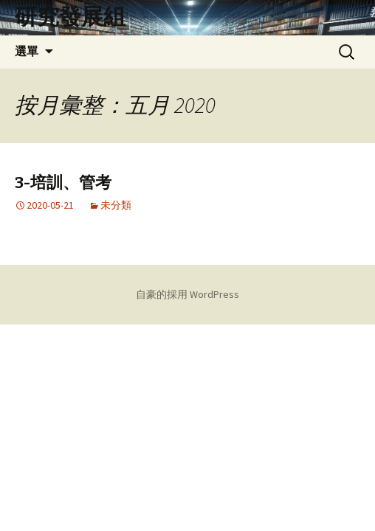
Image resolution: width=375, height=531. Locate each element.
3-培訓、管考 (63, 182)
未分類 (115, 205)
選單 (26, 51)
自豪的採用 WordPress (187, 294)
